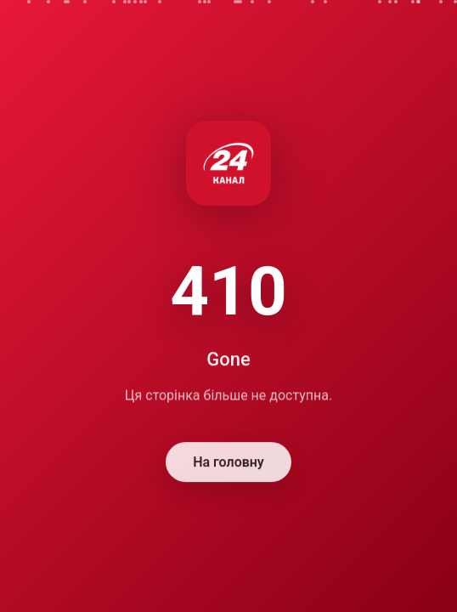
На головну (228, 464)
